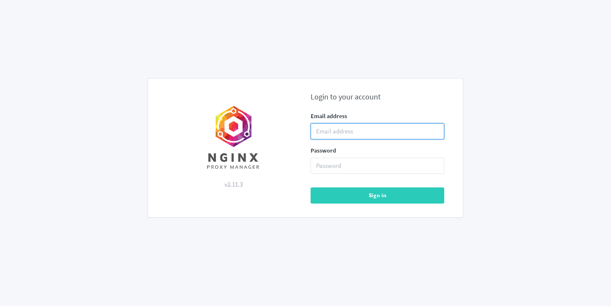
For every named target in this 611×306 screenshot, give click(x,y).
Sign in (378, 195)
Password (323, 150)
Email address (329, 116)
